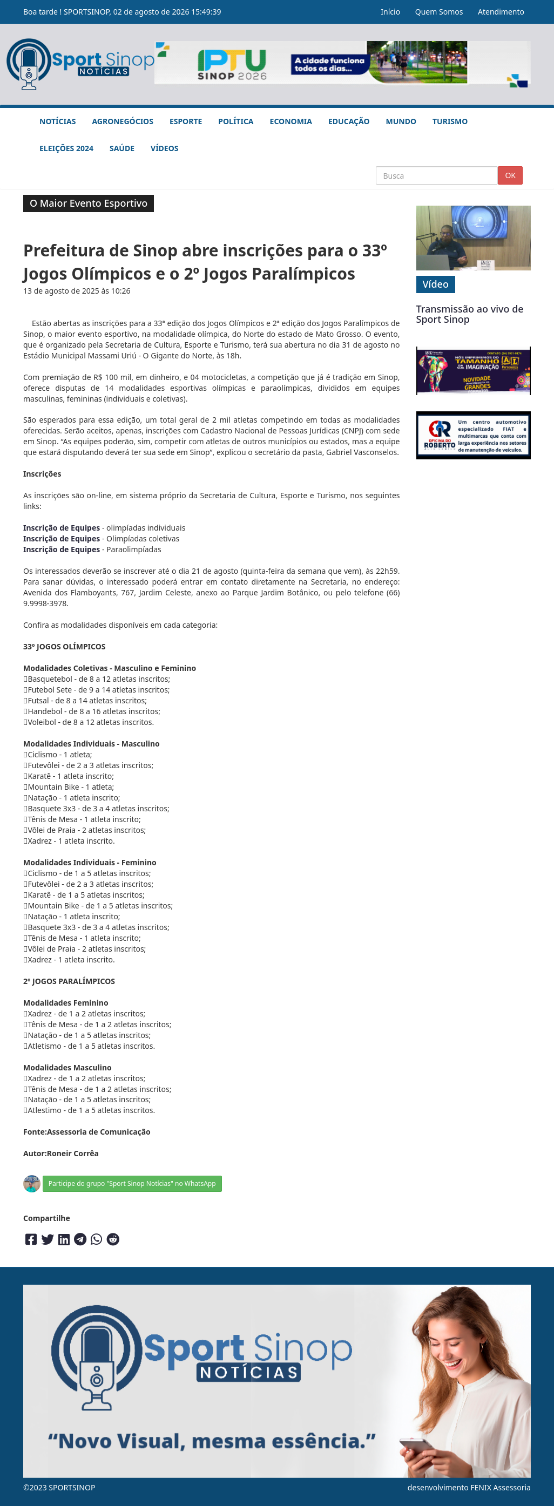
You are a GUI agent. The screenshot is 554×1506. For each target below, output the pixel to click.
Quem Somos (439, 11)
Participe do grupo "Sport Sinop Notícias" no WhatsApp (132, 1183)
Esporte (186, 121)
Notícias (57, 121)
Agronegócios (122, 121)
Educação (349, 121)
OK (510, 175)
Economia (291, 121)
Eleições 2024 (66, 148)
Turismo (450, 121)
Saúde (122, 148)
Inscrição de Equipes (61, 528)
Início (390, 11)
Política (235, 121)
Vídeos (164, 148)
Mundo (401, 121)
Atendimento (501, 11)
